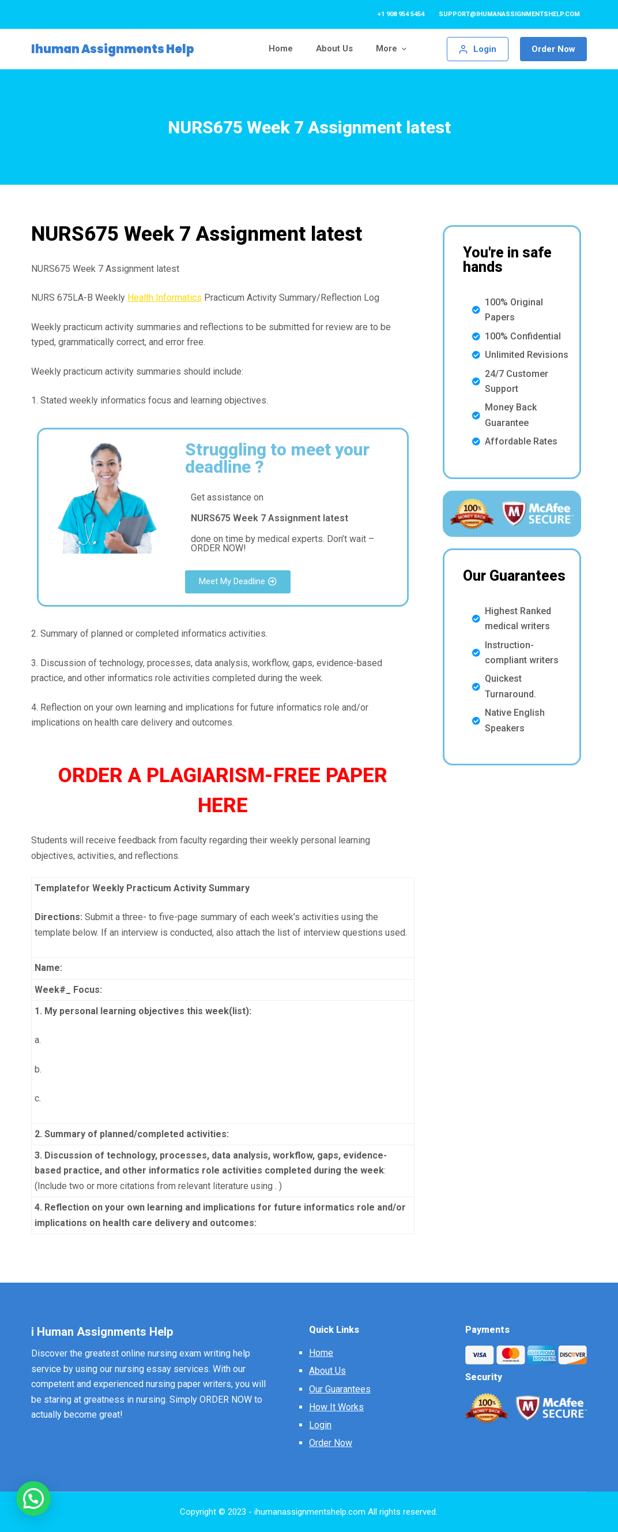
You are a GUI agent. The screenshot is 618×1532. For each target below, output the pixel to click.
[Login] (478, 49)
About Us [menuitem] (334, 48)
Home (321, 1352)
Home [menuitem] (281, 48)
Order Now (553, 49)
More (392, 48)
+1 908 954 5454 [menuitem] (401, 14)
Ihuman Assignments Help (112, 49)
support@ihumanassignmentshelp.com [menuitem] (509, 14)
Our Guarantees (340, 1389)
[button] (238, 581)
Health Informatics (164, 297)
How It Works (336, 1407)
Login (320, 1424)
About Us (327, 1370)
